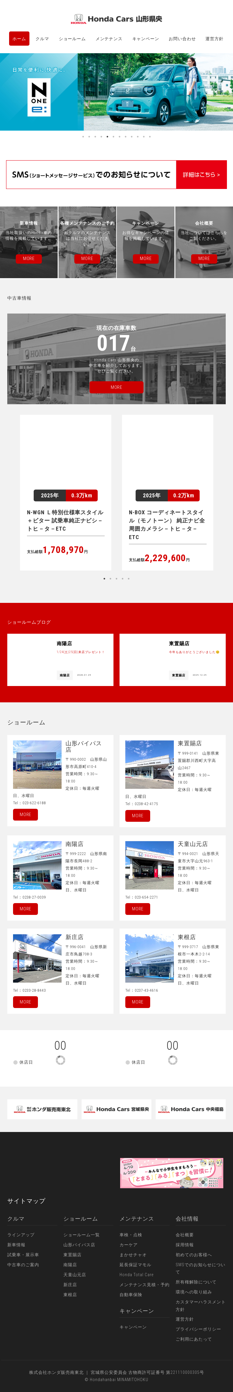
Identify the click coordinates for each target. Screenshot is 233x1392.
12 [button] (150, 137)
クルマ (42, 38)
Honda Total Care (137, 1274)
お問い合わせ (182, 38)
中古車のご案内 (23, 1264)
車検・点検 (131, 1234)
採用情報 (185, 1244)
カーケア (129, 1244)
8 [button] (126, 137)
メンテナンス (109, 38)
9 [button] (132, 137)
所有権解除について (196, 1282)
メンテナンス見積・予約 (145, 1284)
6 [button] (113, 137)
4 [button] (101, 137)
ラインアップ (21, 1234)
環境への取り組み (194, 1292)
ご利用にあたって (194, 1339)
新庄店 (70, 1284)
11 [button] (144, 137)
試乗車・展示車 (23, 1254)
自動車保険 (131, 1294)
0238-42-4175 (146, 804)
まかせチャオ (133, 1254)
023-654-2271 (146, 897)
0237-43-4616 (146, 990)
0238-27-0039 (34, 897)
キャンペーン (145, 38)
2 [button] (89, 137)
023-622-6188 (34, 803)
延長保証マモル (135, 1264)
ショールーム (72, 38)
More (26, 814)
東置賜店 (72, 1254)
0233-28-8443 (34, 990)
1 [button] (83, 137)
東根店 (70, 1294)
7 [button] (119, 137)
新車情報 (16, 1244)
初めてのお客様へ (194, 1254)
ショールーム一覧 (81, 1234)
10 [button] (138, 137)
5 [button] (107, 137)
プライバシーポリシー (198, 1329)
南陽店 (70, 1264)
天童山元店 (74, 1274)
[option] (116, 92)
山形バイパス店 (79, 1244)
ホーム (19, 38)
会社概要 (185, 1234)
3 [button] (95, 137)
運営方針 (214, 38)
